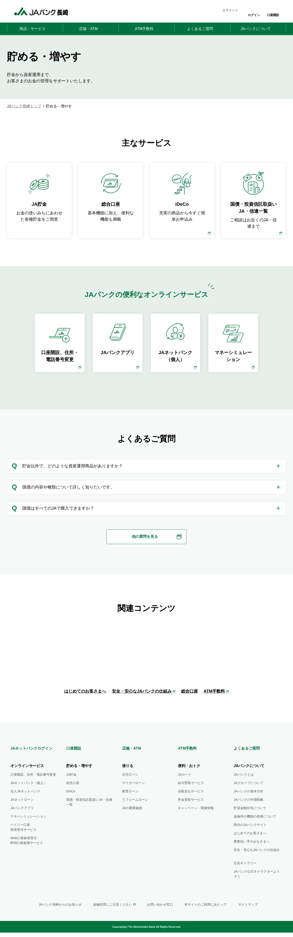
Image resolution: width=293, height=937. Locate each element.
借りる (127, 776)
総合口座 (189, 701)
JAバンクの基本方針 (248, 801)
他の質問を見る (145, 537)
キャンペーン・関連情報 (196, 818)
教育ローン (130, 801)
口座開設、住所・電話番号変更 (33, 784)
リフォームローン (135, 809)
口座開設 (273, 15)
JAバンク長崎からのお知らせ (60, 914)
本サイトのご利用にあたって (205, 914)
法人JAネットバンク (25, 801)
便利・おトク (189, 776)
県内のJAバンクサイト (250, 834)
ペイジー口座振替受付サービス (23, 837)
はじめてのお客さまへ (85, 701)
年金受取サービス (191, 809)
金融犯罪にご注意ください (112, 914)
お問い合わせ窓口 (160, 914)
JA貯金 (71, 784)
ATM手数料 (214, 701)
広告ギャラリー (245, 873)
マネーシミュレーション (28, 826)
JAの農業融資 (132, 818)
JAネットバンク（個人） (28, 792)
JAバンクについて (249, 776)
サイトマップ (248, 914)
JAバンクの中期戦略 (248, 809)
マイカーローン (133, 792)
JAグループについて (248, 792)
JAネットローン (22, 809)
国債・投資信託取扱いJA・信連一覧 (89, 811)
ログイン (254, 15)
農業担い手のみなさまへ (252, 851)
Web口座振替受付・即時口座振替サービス (26, 850)
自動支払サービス (191, 801)
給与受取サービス (191, 792)
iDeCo (70, 801)
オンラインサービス (27, 776)
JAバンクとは (244, 784)
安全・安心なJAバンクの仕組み (142, 701)
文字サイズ (230, 10)
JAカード (184, 784)
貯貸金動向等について (250, 818)
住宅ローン (130, 784)
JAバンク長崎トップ (24, 106)
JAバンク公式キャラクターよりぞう (257, 883)
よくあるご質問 (247, 758)
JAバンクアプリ (22, 818)
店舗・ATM (131, 758)
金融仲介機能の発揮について (255, 826)
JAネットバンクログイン (31, 758)
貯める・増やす (79, 776)
